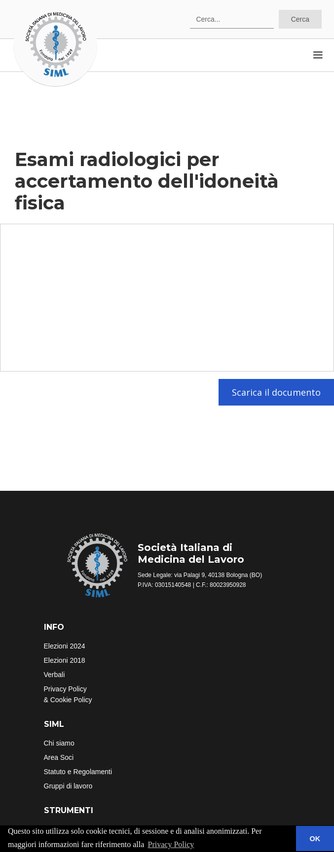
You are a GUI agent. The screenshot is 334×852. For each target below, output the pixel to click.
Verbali (54, 675)
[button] (317, 55)
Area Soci (59, 757)
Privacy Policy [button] (171, 844)
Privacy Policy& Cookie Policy (68, 694)
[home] (55, 45)
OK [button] (315, 839)
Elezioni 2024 (64, 646)
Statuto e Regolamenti (78, 772)
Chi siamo (59, 743)
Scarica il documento (276, 392)
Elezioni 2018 (64, 660)
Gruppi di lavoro (68, 786)
